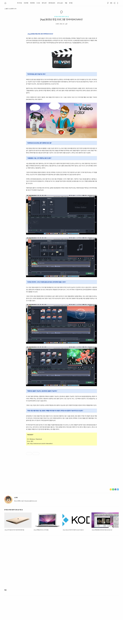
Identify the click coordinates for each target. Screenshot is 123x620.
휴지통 (70, 3)
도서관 (38, 3)
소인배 (57, 24)
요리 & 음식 (60, 3)
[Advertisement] (61, 472)
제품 (66, 3)
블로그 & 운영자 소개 (10, 8)
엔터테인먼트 (52, 3)
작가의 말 (19, 3)
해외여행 (32, 3)
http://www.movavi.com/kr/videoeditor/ (41, 443)
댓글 (5, 590)
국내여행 (26, 3)
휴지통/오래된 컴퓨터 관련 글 (61, 16)
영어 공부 (44, 3)
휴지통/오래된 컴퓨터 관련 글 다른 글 (13, 509)
